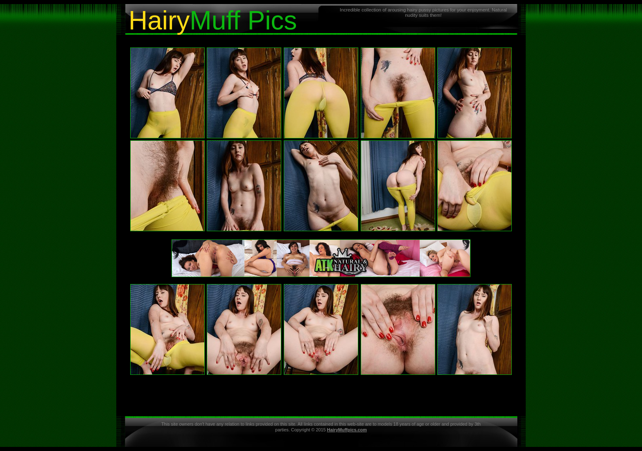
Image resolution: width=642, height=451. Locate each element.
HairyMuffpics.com (347, 429)
